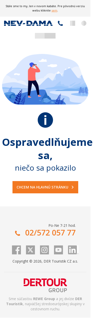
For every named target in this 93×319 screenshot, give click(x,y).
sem (54, 10)
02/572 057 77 (60, 23)
